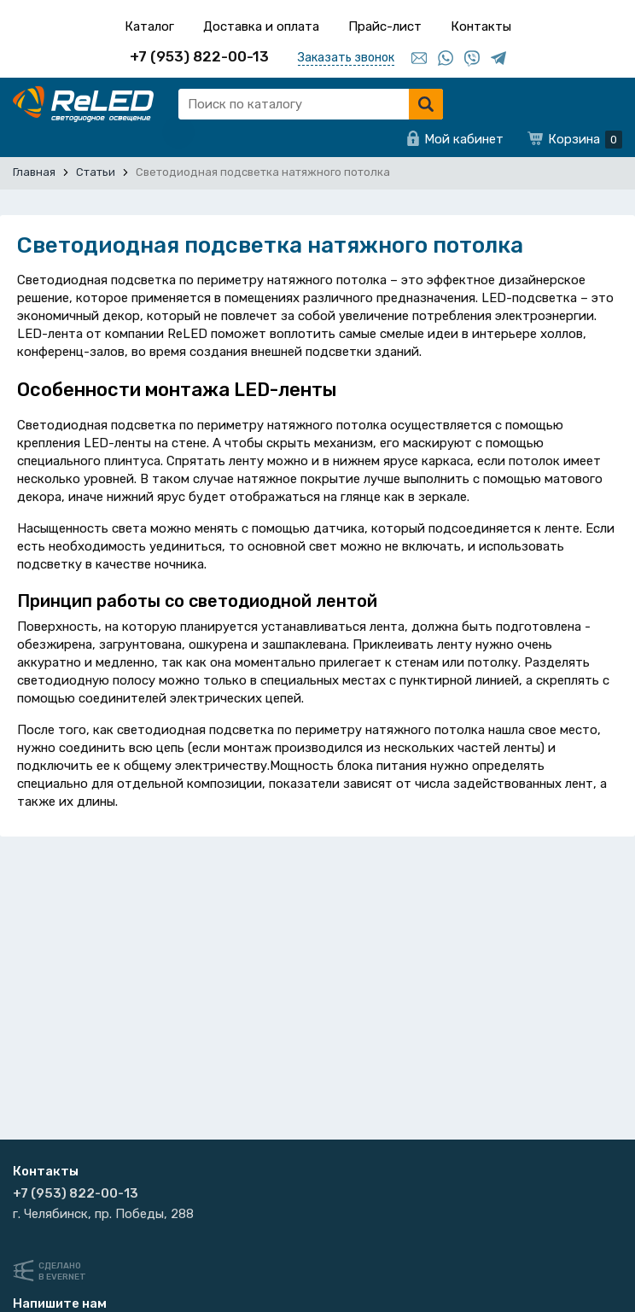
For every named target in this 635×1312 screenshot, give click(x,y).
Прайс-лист (385, 26)
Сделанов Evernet (62, 1271)
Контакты (481, 26)
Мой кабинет (464, 139)
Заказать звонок (346, 57)
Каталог (149, 26)
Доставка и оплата (261, 26)
